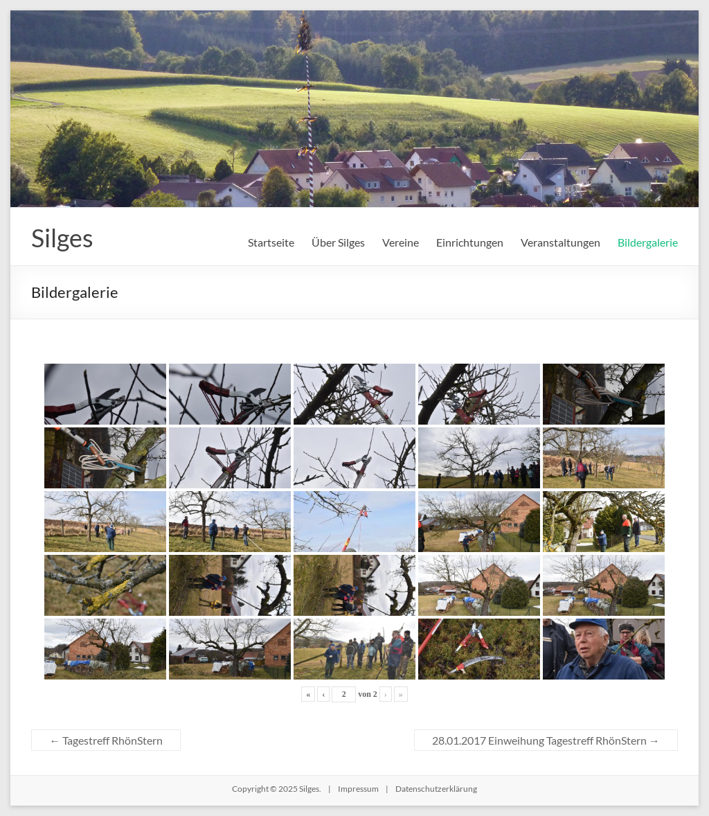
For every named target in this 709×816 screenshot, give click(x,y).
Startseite (271, 242)
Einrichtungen (469, 242)
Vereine (400, 242)
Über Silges (338, 242)
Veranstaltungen (560, 242)
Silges (62, 237)
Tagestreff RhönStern (106, 740)
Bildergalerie (648, 242)
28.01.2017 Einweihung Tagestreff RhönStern (546, 740)
